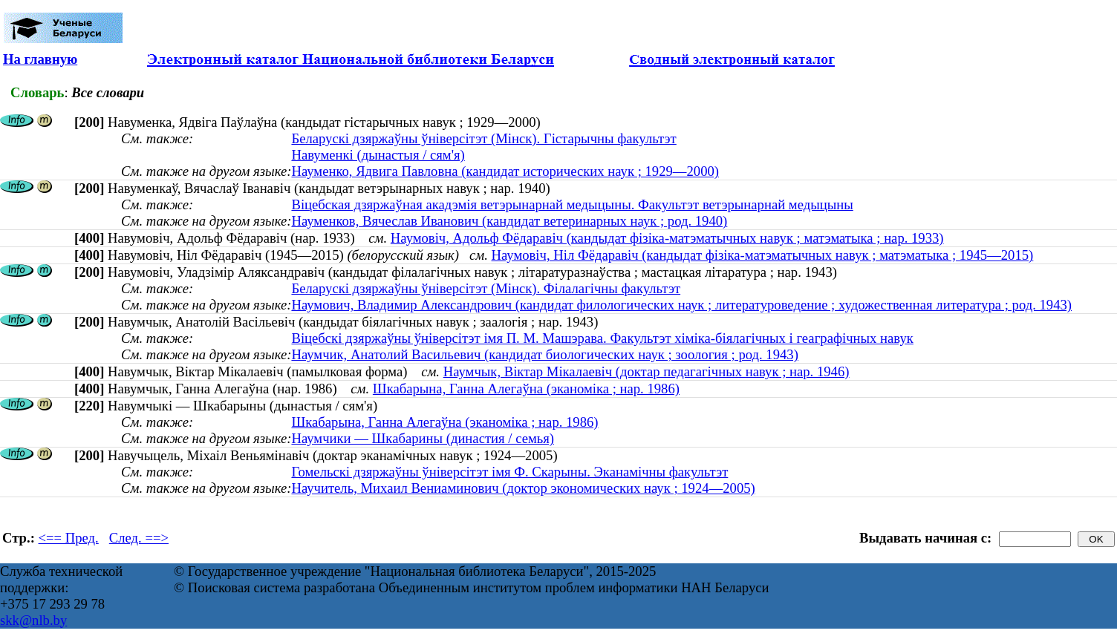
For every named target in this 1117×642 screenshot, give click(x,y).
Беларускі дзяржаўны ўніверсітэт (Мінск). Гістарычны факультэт (483, 138)
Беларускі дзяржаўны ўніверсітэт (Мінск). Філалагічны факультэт (485, 288)
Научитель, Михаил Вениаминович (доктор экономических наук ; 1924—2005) (523, 488)
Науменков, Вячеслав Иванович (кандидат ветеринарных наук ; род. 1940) (509, 221)
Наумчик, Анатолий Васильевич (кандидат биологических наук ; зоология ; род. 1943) (544, 354)
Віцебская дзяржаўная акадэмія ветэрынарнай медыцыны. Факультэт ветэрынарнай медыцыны (572, 204)
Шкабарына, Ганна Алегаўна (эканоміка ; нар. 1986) (526, 388)
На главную (40, 59)
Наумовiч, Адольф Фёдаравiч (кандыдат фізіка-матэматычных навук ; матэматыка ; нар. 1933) (667, 238)
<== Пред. (69, 538)
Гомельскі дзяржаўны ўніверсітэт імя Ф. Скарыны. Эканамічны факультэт (509, 471)
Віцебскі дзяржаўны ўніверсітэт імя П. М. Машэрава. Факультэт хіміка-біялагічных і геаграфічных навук (602, 338)
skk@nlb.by (33, 620)
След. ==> (139, 538)
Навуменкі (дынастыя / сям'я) (377, 155)
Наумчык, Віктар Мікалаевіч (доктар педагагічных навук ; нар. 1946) (646, 371)
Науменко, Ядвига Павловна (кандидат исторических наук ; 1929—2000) (505, 171)
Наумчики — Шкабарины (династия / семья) (422, 438)
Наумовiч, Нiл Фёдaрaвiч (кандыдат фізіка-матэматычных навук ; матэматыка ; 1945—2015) (763, 255)
